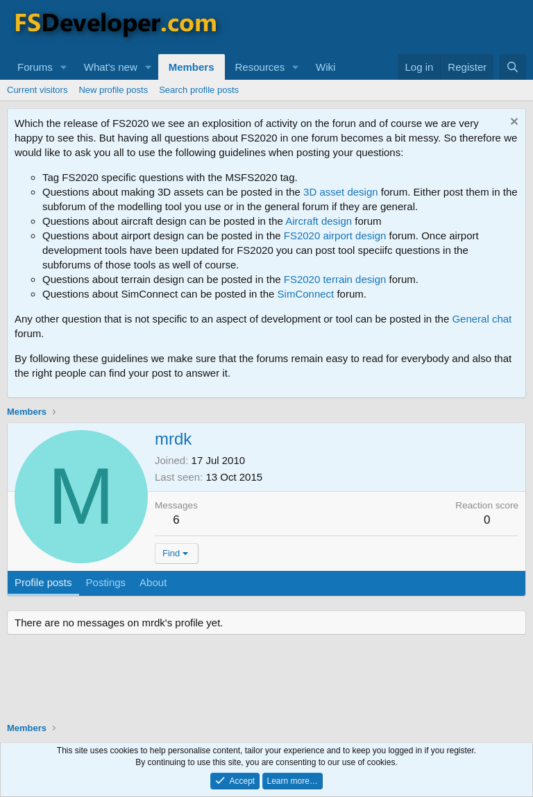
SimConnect (306, 294)
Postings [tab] (106, 582)
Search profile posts (199, 90)
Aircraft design (318, 221)
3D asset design (340, 192)
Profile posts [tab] (43, 582)
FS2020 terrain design (335, 279)
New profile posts (113, 90)
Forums (35, 67)
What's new (110, 67)
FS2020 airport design (335, 235)
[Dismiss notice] (512, 123)
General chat (481, 319)
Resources (260, 67)
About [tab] (153, 582)
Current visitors (37, 90)
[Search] (512, 67)
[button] (64, 67)
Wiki (325, 67)
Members (191, 67)
